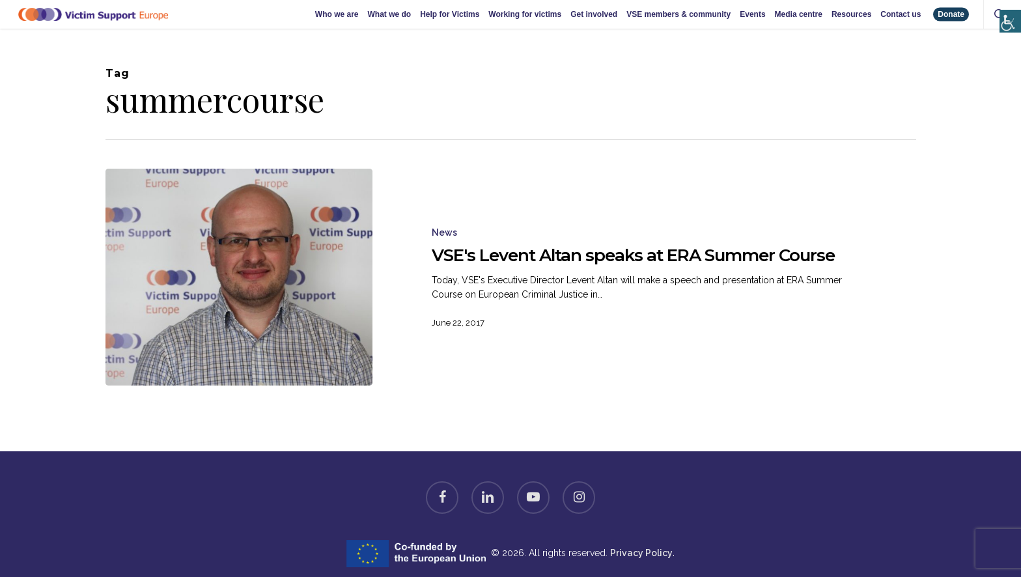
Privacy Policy (641, 553)
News (444, 232)
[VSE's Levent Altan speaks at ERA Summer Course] (239, 277)
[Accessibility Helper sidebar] (1008, 8)
